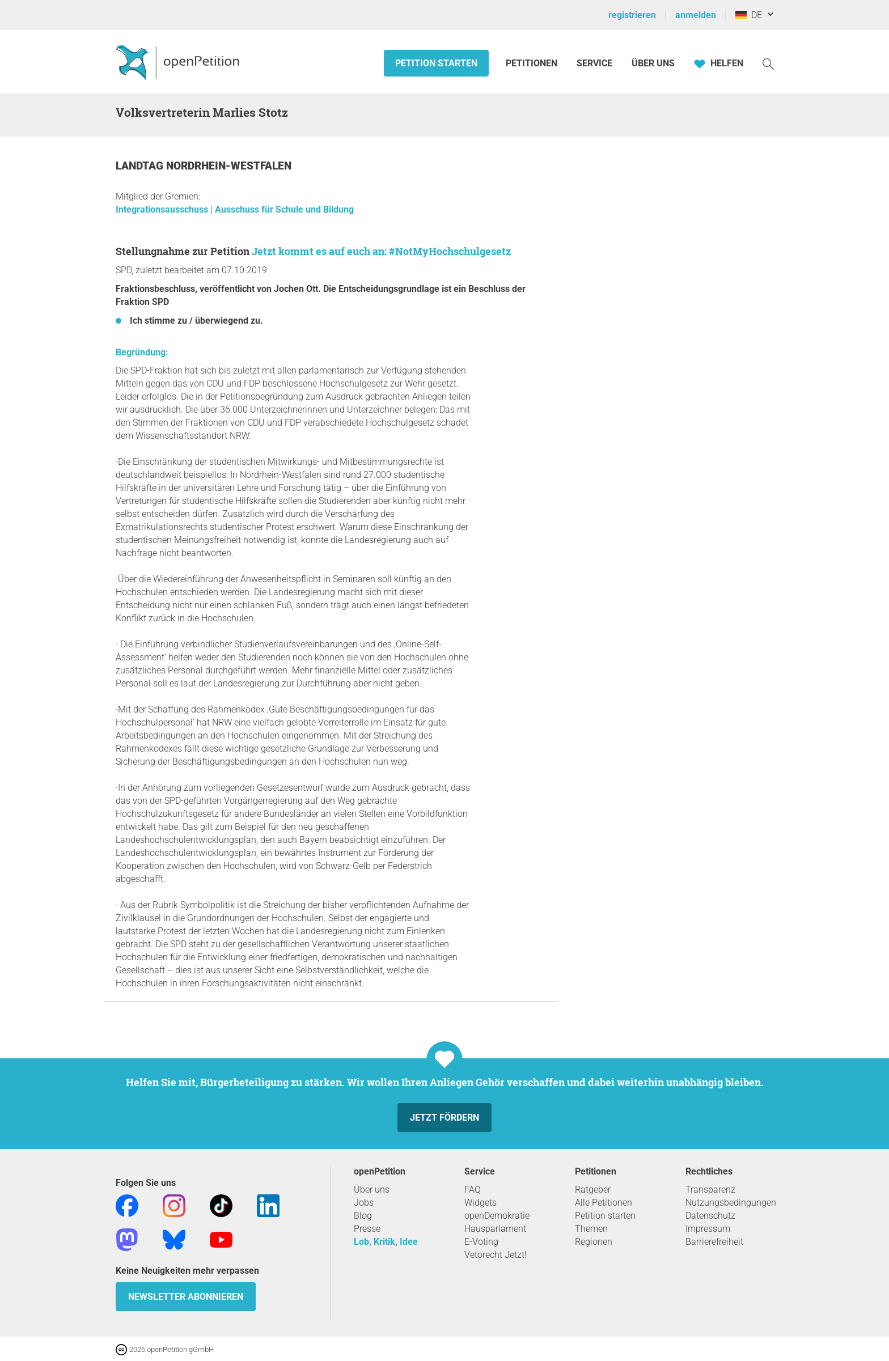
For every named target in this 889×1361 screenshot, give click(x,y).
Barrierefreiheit (714, 1241)
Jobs (364, 1202)
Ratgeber (593, 1189)
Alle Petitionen (603, 1202)
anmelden (695, 15)
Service (594, 63)
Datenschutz (710, 1215)
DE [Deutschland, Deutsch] (748, 15)
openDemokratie (497, 1215)
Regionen (593, 1241)
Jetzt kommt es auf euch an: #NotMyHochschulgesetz (381, 251)
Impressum (707, 1228)
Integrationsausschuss (163, 209)
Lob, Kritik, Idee (386, 1241)
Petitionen (533, 63)
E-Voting (481, 1241)
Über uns (372, 1189)
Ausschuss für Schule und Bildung (284, 209)
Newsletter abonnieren (185, 1296)
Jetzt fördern (444, 1117)
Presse (367, 1228)
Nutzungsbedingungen (730, 1202)
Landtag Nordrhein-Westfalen (203, 165)
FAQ (472, 1189)
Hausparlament (495, 1228)
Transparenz (710, 1189)
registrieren (632, 15)
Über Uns (653, 63)
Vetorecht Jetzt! (495, 1254)
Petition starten (436, 63)
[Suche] (768, 63)
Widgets (480, 1202)
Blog (363, 1215)
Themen (591, 1228)
